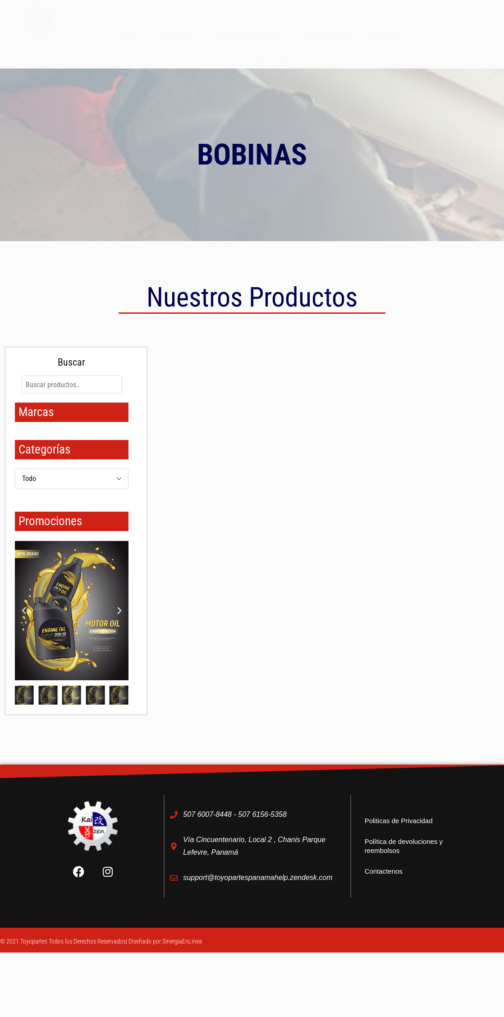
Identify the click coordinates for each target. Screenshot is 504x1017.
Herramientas (329, 37)
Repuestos (181, 37)
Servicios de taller (254, 37)
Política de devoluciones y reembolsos (404, 846)
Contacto (383, 37)
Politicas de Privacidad (399, 821)
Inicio (131, 37)
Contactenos (384, 871)
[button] (23, 610)
